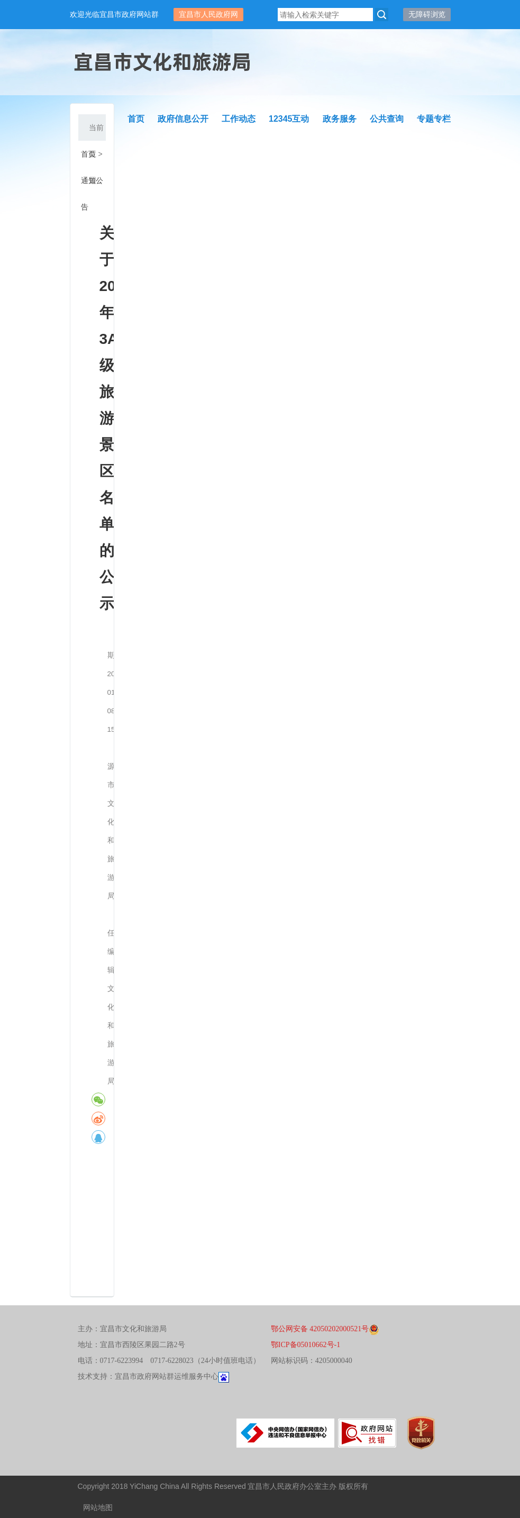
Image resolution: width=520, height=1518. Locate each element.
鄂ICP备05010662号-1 (305, 1345)
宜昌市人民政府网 (208, 14)
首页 (88, 154)
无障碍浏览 (426, 14)
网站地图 (98, 1507)
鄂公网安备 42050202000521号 (325, 1329)
